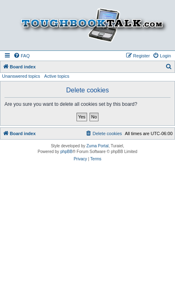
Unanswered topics (21, 76)
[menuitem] (21, 56)
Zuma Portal (97, 146)
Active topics (57, 76)
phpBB (66, 151)
